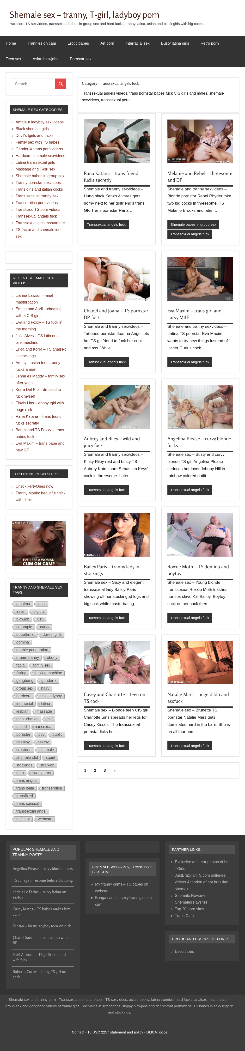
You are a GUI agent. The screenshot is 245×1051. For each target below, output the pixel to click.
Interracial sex (138, 43)
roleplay (23, 742)
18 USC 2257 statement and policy (115, 1032)
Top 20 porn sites (189, 909)
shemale (46, 750)
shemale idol (27, 757)
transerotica (52, 788)
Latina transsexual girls (35, 162)
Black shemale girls (32, 129)
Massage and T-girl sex (35, 169)
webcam (45, 819)
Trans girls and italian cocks (39, 189)
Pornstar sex (81, 59)
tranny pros (41, 773)
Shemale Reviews (190, 895)
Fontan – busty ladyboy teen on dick (42, 925)
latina (45, 704)
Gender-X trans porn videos (39, 149)
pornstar (23, 734)
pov (41, 734)
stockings (24, 765)
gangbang (24, 681)
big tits (38, 611)
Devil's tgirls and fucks (35, 136)
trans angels (26, 780)
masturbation (27, 719)
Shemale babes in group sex (193, 224)
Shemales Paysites (191, 902)
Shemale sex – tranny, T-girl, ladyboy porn (85, 14)
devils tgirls (52, 634)
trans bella (25, 788)
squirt (50, 757)
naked (21, 727)
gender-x (48, 681)
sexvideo (23, 750)
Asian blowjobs (45, 59)
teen (20, 773)
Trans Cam (184, 916)
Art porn (107, 43)
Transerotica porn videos (37, 203)
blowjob (22, 619)
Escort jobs (184, 951)
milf (50, 719)
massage (44, 711)
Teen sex (13, 59)
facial (20, 665)
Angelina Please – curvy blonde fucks (43, 868)
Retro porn (210, 43)
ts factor (23, 819)
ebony (52, 658)
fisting (21, 673)
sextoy (43, 742)
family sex (41, 665)
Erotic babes (78, 43)
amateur (23, 604)
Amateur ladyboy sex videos (40, 122)
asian (20, 611)
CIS (40, 619)
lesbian (22, 711)
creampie (24, 627)
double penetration (32, 650)
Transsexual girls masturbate (40, 223)
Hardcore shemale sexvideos (40, 156)
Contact (78, 1032)
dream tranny (27, 658)
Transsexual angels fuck (106, 224)
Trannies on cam (42, 43)
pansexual (43, 727)
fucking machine (48, 673)
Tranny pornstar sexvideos (38, 183)
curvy (44, 627)
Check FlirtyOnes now (34, 486)
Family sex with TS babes (37, 142)
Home (11, 43)
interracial (24, 704)
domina (22, 642)
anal (42, 604)
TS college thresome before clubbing (43, 880)
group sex (24, 688)
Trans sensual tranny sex (37, 196)
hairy (45, 688)
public (58, 734)
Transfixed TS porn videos (38, 209)
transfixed (24, 796)
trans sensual (27, 804)
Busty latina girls (175, 43)
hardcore (23, 696)
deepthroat (25, 634)
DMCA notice (156, 1032)
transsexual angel (31, 811)
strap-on (47, 765)
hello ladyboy (50, 696)
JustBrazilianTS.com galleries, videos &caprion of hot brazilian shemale (201, 882)
